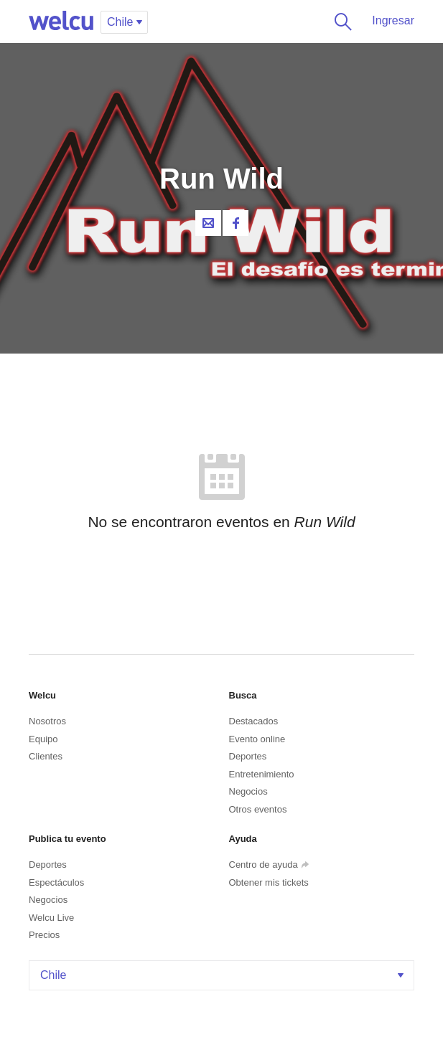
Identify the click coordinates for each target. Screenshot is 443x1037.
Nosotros (47, 721)
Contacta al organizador (208, 223)
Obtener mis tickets (269, 882)
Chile (223, 975)
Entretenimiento (261, 774)
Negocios (248, 791)
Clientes (45, 756)
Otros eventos (258, 809)
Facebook (235, 223)
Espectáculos (56, 882)
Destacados (254, 721)
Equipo (43, 739)
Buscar (340, 21)
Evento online (257, 739)
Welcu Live (51, 917)
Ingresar (393, 20)
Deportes (248, 756)
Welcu (61, 21)
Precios (44, 934)
